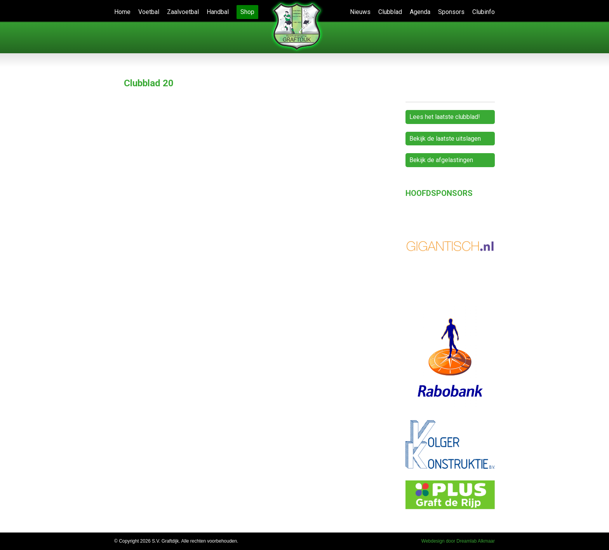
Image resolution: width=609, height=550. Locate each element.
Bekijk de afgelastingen (441, 160)
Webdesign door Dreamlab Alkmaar (458, 541)
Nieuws (360, 12)
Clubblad (390, 12)
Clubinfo (483, 12)
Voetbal (148, 12)
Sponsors (451, 12)
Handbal (218, 12)
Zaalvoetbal (183, 12)
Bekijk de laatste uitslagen (445, 138)
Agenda (420, 12)
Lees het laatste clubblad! (444, 116)
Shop (247, 12)
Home (122, 12)
